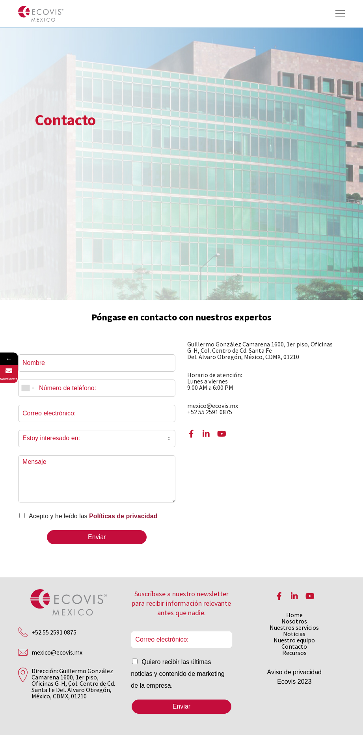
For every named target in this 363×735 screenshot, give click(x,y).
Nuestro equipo (294, 640)
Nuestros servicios (294, 627)
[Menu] (336, 14)
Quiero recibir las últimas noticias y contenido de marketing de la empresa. (177, 674)
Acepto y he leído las (93, 516)
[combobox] (28, 388)
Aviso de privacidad (294, 672)
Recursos (294, 653)
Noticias (294, 634)
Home (294, 615)
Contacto (294, 646)
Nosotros (294, 621)
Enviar (97, 537)
